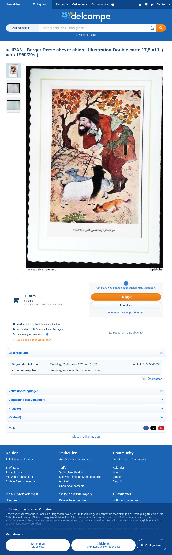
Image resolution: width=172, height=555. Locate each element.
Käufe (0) (15, 417)
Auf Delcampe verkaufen (74, 459)
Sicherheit (30, 324)
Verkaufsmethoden (71, 472)
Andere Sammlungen (19, 481)
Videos (117, 476)
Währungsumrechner (126, 500)
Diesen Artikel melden (86, 436)
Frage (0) (15, 408)
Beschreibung (18, 352)
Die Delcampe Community (129, 459)
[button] (152, 28)
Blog (117, 481)
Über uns (11, 500)
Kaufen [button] (60, 4)
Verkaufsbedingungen (24, 391)
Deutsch (162, 4)
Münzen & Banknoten (19, 476)
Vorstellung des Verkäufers (27, 399)
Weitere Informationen (30, 534)
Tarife (62, 467)
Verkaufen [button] (78, 4)
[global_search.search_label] (97, 28)
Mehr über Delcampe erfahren (126, 312)
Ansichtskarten (15, 472)
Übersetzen (152, 379)
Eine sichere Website (72, 500)
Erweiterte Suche (86, 34)
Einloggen (39, 4)
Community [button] (98, 4)
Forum (117, 472)
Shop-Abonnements (71, 485)
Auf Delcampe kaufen (19, 459)
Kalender (118, 467)
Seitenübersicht (122, 504)
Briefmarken (13, 467)
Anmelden (13, 4)
